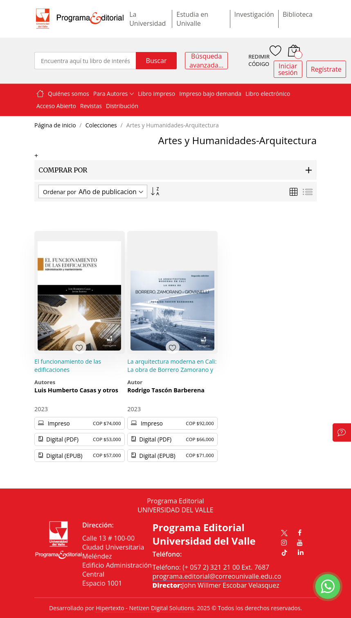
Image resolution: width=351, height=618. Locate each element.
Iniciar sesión (288, 69)
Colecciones (102, 125)
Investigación (254, 14)
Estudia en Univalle (192, 19)
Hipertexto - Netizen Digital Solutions (145, 608)
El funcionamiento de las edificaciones (67, 366)
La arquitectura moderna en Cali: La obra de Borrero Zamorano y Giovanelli (171, 369)
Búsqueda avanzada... (206, 60)
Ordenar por (59, 192)
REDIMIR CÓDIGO (259, 60)
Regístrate (326, 69)
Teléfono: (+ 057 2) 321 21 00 (196, 567)
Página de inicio (55, 125)
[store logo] (79, 18)
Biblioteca (298, 14)
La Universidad (147, 19)
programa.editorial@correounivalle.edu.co (217, 576)
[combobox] (85, 60)
